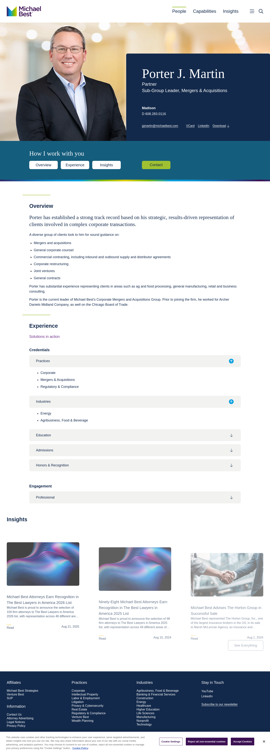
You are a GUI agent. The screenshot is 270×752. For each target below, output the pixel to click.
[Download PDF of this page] (221, 126)
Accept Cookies (242, 746)
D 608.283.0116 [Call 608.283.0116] (154, 114)
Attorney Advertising (20, 718)
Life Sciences (145, 713)
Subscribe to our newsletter (219, 704)
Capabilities (204, 11)
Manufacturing (145, 717)
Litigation (78, 702)
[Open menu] (251, 11)
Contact (156, 165)
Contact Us (14, 714)
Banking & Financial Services (155, 694)
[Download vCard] (190, 126)
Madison (149, 108)
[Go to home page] (24, 11)
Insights (230, 11)
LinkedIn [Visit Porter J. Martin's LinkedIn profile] (203, 125)
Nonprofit (142, 720)
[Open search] (261, 11)
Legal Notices (16, 722)
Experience (75, 165)
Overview (43, 165)
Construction (144, 698)
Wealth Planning (82, 720)
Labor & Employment (86, 698)
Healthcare (143, 705)
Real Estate (79, 709)
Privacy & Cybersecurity (88, 705)
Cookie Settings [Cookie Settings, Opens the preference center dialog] (170, 746)
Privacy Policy (16, 725)
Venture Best (15, 694)
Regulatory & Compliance (89, 713)
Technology (144, 724)
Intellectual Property (85, 694)
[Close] (264, 746)
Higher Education (148, 709)
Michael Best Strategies (22, 690)
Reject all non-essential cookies (207, 746)
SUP (10, 698)
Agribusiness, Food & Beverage (157, 690)
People (179, 11)
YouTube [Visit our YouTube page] (207, 691)
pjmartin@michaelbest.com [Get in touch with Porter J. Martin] (160, 125)
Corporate (78, 690)
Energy (141, 702)
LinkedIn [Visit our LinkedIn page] (207, 696)
